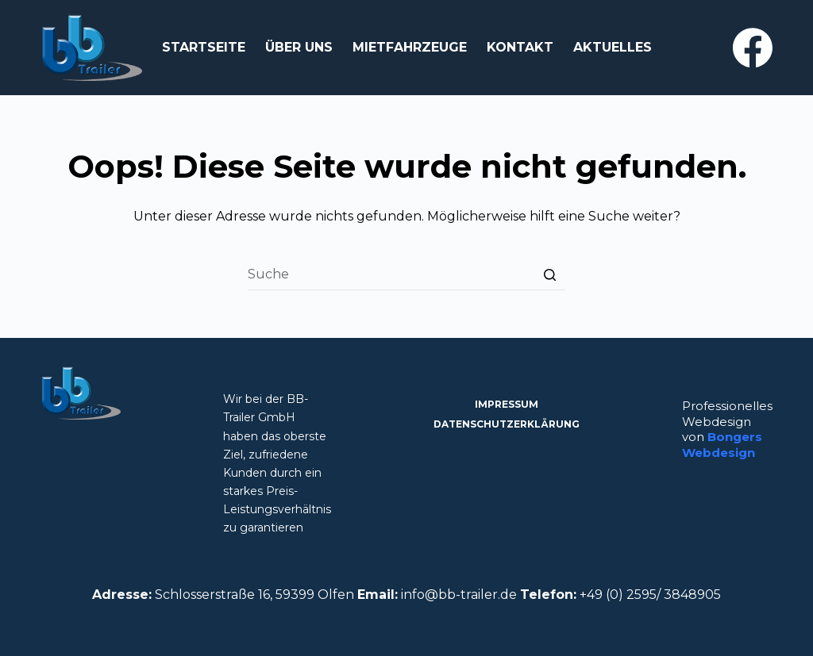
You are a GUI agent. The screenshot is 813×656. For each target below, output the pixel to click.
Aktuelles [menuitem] (612, 47)
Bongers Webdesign (722, 444)
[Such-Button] (549, 274)
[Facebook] (753, 47)
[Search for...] (406, 274)
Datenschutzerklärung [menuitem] (506, 424)
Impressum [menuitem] (506, 404)
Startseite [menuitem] (203, 47)
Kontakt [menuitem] (520, 47)
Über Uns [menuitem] (299, 47)
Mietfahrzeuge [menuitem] (410, 47)
